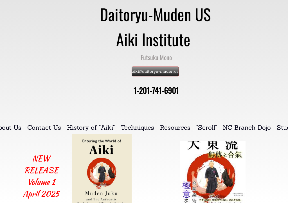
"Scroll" (206, 127)
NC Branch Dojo (247, 127)
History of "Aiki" (91, 127)
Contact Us (44, 127)
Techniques (137, 127)
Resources (175, 127)
